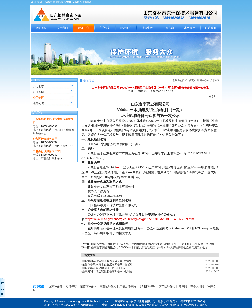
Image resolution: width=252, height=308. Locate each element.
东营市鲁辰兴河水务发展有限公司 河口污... (108, 264)
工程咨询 (168, 27)
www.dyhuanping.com (72, 301)
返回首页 (202, 304)
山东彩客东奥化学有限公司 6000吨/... (104, 268)
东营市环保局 (88, 286)
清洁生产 (147, 27)
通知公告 (38, 103)
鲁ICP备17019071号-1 (194, 301)
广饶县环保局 (127, 286)
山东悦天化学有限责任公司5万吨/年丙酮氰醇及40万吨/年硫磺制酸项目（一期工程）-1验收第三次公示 (152, 243)
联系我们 (210, 27)
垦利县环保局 (147, 286)
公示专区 (38, 97)
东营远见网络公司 (171, 304)
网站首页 (41, 27)
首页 (191, 80)
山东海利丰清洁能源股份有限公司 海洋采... (108, 261)
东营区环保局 (108, 286)
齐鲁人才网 (197, 286)
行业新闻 (38, 91)
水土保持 (189, 27)
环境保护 (125, 27)
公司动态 (38, 86)
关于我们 (62, 27)
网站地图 (189, 304)
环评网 (183, 286)
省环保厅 (71, 286)
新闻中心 (83, 27)
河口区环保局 (167, 286)
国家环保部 (55, 286)
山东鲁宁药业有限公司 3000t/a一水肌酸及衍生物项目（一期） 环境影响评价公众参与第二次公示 (149, 247)
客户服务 (104, 27)
